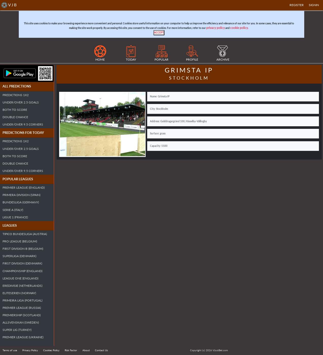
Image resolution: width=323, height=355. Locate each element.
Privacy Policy (30, 350)
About (86, 350)
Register (297, 5)
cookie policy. (239, 28)
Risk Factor (71, 350)
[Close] (159, 32)
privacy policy (215, 28)
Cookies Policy (51, 350)
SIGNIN (314, 5)
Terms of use (10, 350)
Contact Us (101, 350)
